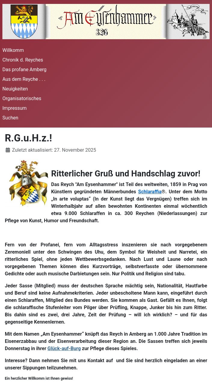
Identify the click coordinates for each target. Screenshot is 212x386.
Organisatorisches (21, 98)
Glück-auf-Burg (64, 348)
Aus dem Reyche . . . (23, 79)
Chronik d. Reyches (22, 60)
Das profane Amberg (24, 69)
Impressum (14, 108)
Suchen (10, 118)
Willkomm (13, 50)
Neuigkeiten (15, 89)
